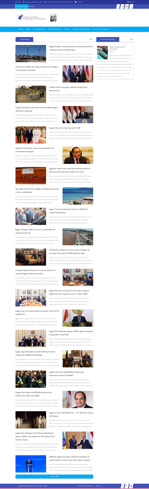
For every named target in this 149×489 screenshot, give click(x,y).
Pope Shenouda (39, 29)
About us (99, 486)
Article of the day (54, 29)
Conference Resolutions (85, 486)
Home (21, 29)
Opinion (67, 29)
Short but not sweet (100, 29)
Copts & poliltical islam (81, 29)
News (28, 29)
